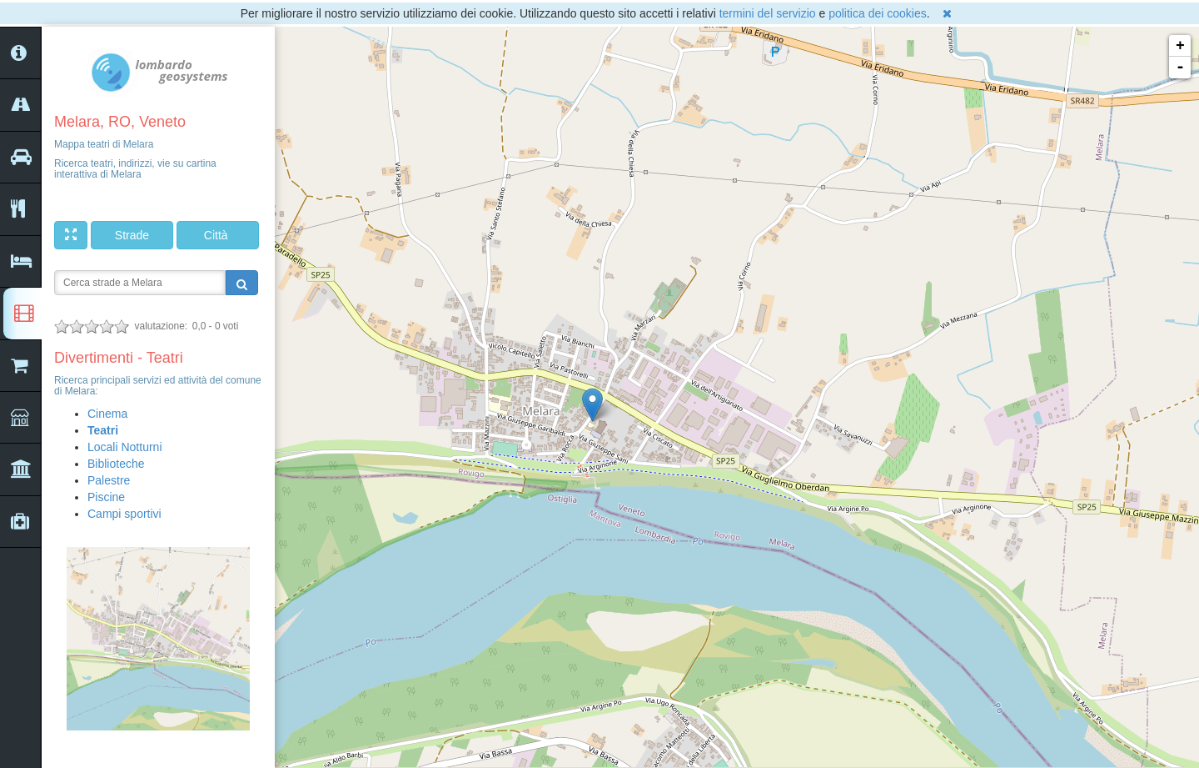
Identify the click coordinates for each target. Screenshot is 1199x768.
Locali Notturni (124, 447)
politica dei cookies (877, 13)
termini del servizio (767, 13)
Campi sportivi (124, 513)
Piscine (106, 497)
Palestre (108, 480)
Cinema (107, 413)
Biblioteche (116, 463)
